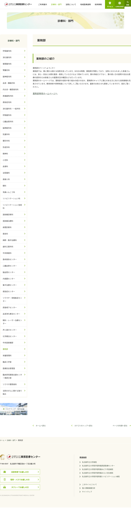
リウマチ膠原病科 (10, 384)
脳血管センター (9, 272)
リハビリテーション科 (11, 198)
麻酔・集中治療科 (10, 240)
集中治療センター (10, 285)
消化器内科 (7, 57)
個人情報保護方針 (95, 489)
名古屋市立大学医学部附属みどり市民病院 (104, 469)
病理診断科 (7, 227)
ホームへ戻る (41, 425)
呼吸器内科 (7, 51)
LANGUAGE (116, 5)
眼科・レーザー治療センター (12, 322)
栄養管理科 (7, 355)
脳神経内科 (7, 76)
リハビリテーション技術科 (12, 206)
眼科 (4, 185)
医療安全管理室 (9, 368)
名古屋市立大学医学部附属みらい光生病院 (104, 473)
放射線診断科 (8, 214)
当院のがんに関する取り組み (12, 392)
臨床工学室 (7, 362)
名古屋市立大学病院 (95, 462)
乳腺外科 (6, 134)
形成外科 (6, 147)
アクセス (107, 6)
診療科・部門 (57, 4)
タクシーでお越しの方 (20, 487)
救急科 (5, 233)
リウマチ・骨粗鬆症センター (12, 299)
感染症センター (9, 291)
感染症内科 (7, 102)
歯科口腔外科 (8, 246)
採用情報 (95, 4)
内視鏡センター (9, 278)
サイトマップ (93, 493)
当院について (70, 4)
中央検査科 (7, 253)
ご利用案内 (44, 4)
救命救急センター (10, 259)
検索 (126, 5)
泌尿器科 (6, 172)
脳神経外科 (7, 128)
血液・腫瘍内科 (9, 83)
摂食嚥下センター (10, 307)
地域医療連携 (83, 4)
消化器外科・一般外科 (11, 108)
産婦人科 (6, 179)
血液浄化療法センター (11, 313)
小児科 (5, 160)
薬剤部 (5, 349)
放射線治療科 (8, 221)
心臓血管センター (10, 265)
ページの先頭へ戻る (120, 425)
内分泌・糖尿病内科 (10, 89)
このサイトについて (95, 485)
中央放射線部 (8, 342)
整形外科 (6, 140)
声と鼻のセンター (10, 329)
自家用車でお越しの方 (20, 472)
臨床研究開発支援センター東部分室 (12, 376)
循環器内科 (7, 63)
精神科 (5, 153)
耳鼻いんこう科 (9, 192)
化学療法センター (10, 336)
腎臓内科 (6, 70)
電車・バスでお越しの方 (20, 479)
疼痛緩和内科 (8, 96)
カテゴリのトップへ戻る (83, 425)
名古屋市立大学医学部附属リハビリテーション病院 (107, 477)
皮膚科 (5, 166)
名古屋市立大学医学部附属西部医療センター (104, 466)
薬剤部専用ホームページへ (45, 93)
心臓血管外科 (8, 121)
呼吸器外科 (7, 115)
